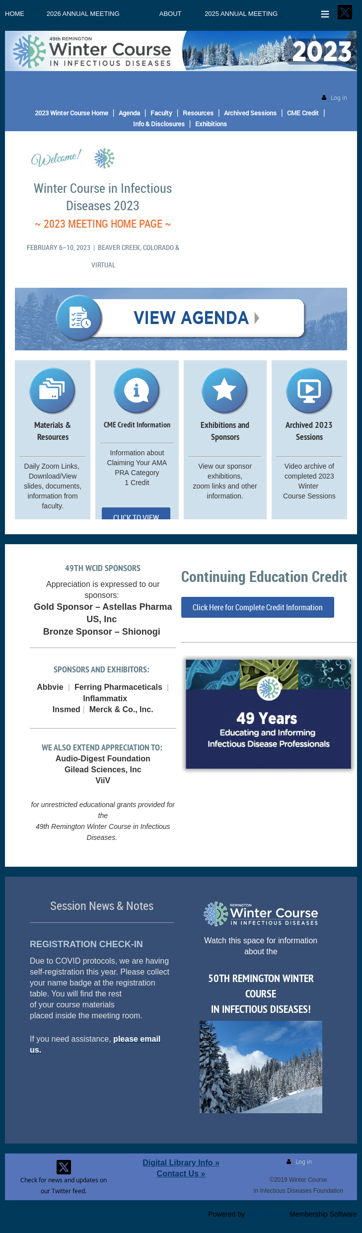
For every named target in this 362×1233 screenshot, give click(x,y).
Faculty (161, 112)
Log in (339, 97)
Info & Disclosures (159, 123)
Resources (198, 112)
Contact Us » (181, 1173)
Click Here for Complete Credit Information (258, 607)
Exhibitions (211, 123)
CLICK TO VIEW (136, 517)
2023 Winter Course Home (71, 112)
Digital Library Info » (181, 1162)
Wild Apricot (267, 1214)
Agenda (129, 112)
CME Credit (303, 112)
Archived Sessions (250, 112)
